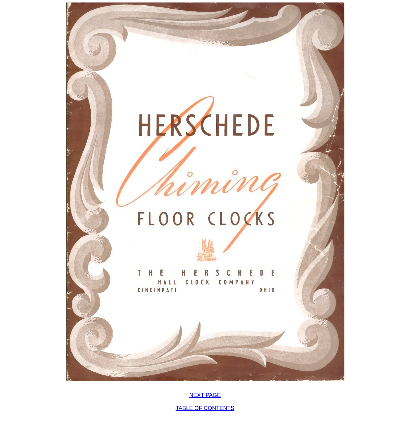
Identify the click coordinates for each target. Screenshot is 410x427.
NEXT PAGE (205, 395)
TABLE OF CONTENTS (205, 408)
